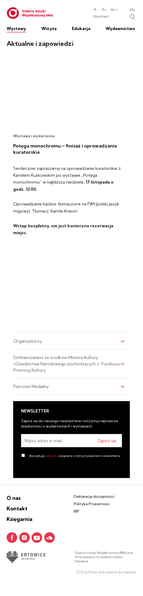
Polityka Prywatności (92, 503)
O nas (14, 498)
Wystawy (16, 28)
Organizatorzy (68, 341)
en (132, 9)
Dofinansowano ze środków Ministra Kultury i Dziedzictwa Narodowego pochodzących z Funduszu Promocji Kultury (68, 364)
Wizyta (49, 28)
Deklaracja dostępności (94, 496)
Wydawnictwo (120, 28)
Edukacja (81, 28)
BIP (76, 511)
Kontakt (17, 508)
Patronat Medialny (68, 386)
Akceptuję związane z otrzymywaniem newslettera (74, 458)
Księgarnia (19, 519)
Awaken (129, 572)
